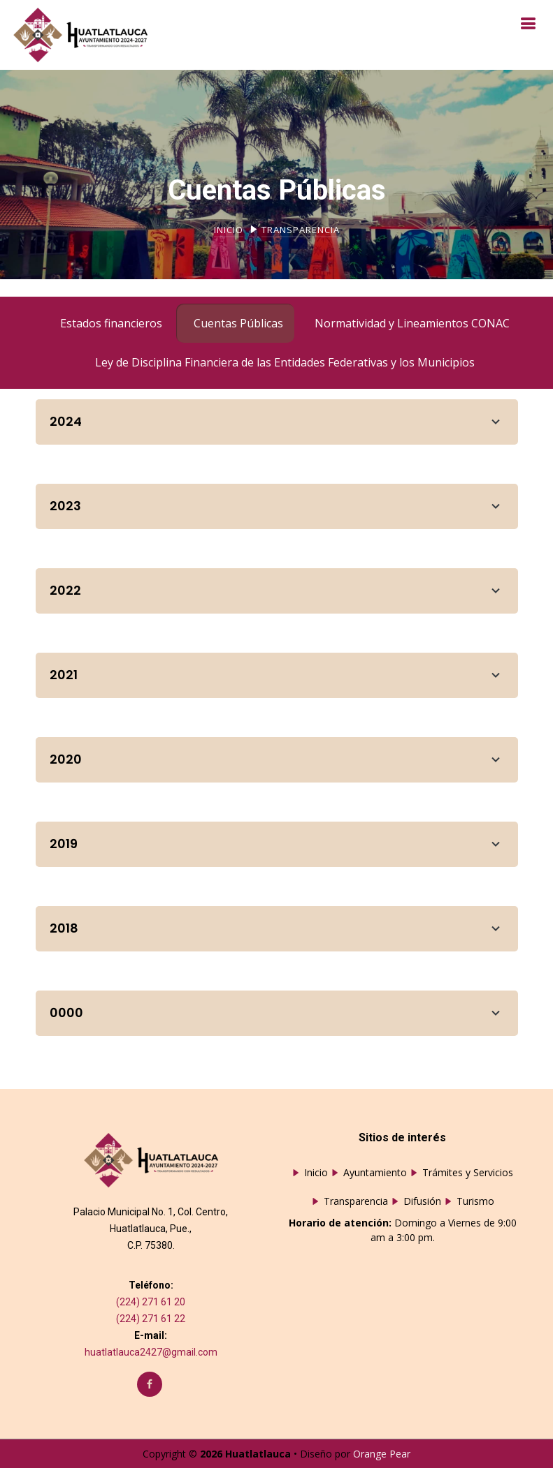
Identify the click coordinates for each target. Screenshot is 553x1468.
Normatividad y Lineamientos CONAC (412, 323)
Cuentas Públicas (238, 323)
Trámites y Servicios (467, 1173)
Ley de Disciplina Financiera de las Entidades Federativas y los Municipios (285, 362)
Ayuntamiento (375, 1173)
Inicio (228, 229)
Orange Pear (381, 1453)
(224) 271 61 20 (150, 1301)
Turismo (475, 1201)
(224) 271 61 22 (150, 1318)
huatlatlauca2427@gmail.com (151, 1352)
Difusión (422, 1201)
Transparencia (356, 1201)
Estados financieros (111, 323)
